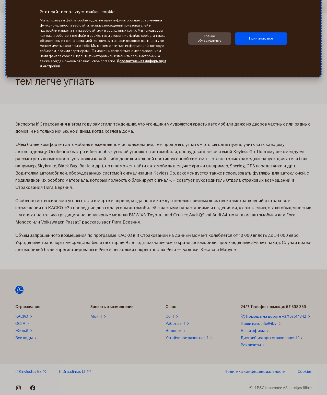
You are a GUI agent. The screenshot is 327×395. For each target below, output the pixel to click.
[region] (163, 38)
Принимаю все (261, 38)
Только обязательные (209, 38)
